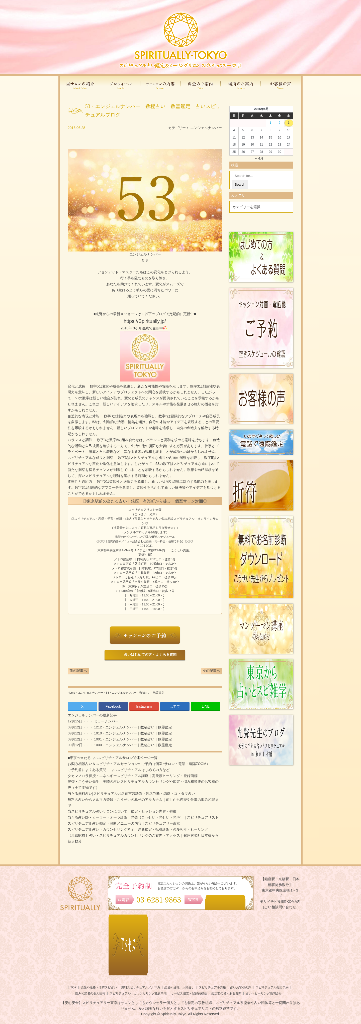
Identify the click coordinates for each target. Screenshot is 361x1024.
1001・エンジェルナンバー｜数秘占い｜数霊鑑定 (132, 739)
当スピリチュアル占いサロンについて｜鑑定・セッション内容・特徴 (122, 811)
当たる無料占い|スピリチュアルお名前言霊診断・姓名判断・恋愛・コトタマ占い (131, 794)
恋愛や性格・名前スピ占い (99, 987)
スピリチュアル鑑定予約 (272, 987)
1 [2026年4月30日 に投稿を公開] (270, 122)
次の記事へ (211, 671)
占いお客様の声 (240, 987)
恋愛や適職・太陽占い (179, 987)
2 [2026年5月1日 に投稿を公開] (280, 122)
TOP (73, 987)
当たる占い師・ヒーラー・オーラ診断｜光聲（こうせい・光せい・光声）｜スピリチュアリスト (143, 817)
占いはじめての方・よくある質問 (149, 655)
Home (71, 692)
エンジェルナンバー (206, 128)
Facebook (113, 706)
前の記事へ (78, 671)
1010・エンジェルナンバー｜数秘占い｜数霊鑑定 (132, 733)
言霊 (137, 519)
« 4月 (259, 158)
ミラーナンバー (106, 721)
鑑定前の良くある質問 (226, 993)
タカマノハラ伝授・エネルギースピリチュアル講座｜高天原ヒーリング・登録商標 (133, 776)
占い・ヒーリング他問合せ (264, 993)
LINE (206, 706)
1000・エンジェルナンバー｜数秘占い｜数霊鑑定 (132, 745)
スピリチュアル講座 (212, 987)
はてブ (174, 706)
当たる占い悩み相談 (159, 519)
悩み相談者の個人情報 (90, 993)
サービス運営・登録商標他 (189, 993)
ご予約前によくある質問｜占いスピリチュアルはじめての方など (118, 770)
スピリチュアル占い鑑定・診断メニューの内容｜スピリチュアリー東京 (124, 823)
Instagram (144, 706)
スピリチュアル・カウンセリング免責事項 (138, 993)
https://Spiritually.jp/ (145, 321)
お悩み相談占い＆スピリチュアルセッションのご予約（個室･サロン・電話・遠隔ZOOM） (139, 764)
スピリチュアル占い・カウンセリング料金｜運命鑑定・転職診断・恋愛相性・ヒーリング (138, 829)
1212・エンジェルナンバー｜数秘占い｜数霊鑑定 (132, 727)
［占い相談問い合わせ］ (280, 907)
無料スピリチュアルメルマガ (140, 987)
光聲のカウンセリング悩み (133, 537)
